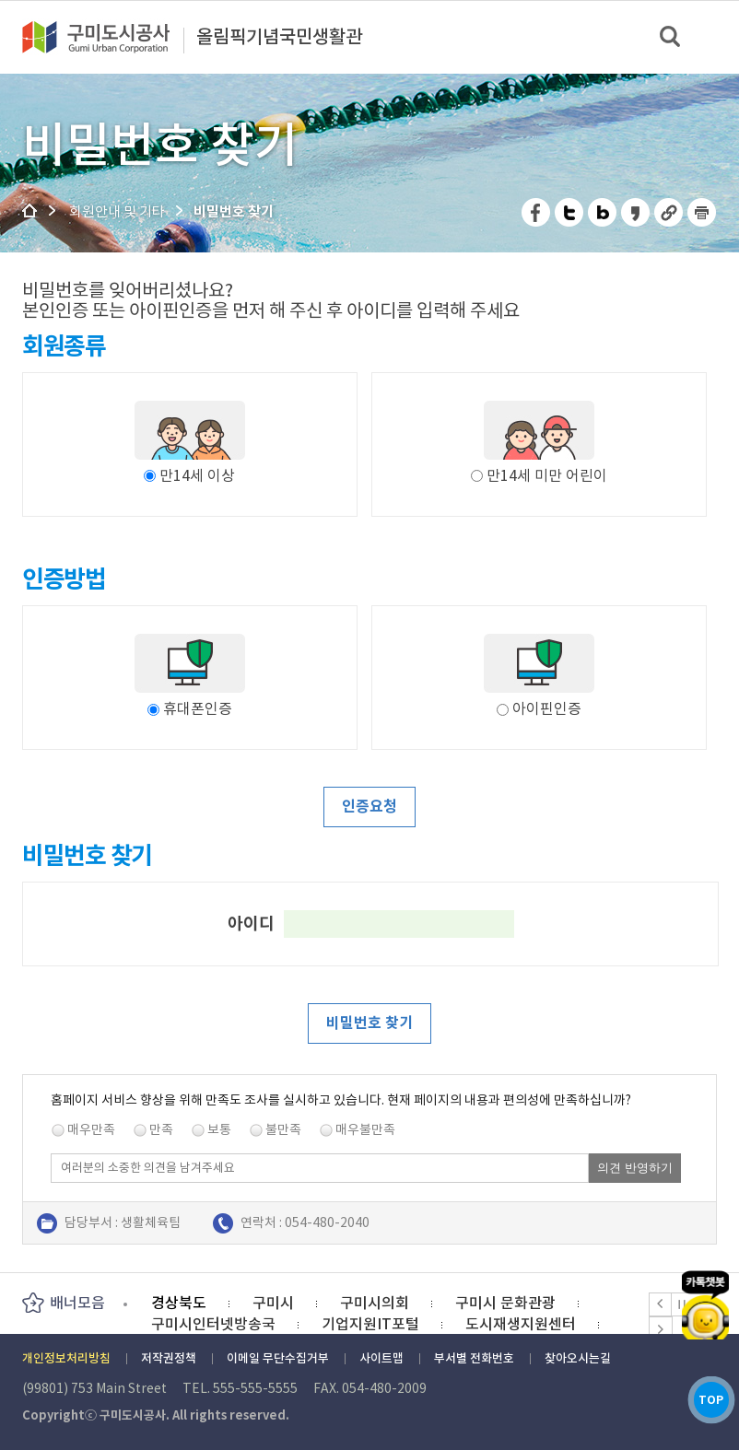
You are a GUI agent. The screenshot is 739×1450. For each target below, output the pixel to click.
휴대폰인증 (189, 708)
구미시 (273, 1302)
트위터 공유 (570, 212)
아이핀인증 (539, 708)
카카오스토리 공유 (636, 212)
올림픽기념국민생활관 (279, 38)
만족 (161, 1129)
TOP (704, 1393)
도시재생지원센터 (520, 1324)
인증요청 (369, 806)
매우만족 (91, 1129)
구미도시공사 (108, 37)
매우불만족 (365, 1129)
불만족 (283, 1129)
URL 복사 (669, 212)
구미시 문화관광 (505, 1302)
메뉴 (713, 36)
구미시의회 (374, 1302)
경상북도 (178, 1302)
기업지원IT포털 (370, 1324)
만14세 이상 (197, 475)
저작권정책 (168, 1358)
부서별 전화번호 (474, 1358)
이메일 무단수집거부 (278, 1358)
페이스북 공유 (537, 212)
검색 (671, 37)
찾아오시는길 (578, 1358)
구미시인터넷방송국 (213, 1324)
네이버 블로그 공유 (603, 212)
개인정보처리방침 (66, 1358)
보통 (219, 1129)
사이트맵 (381, 1358)
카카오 (705, 1288)
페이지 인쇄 (702, 212)
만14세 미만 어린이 (547, 475)
